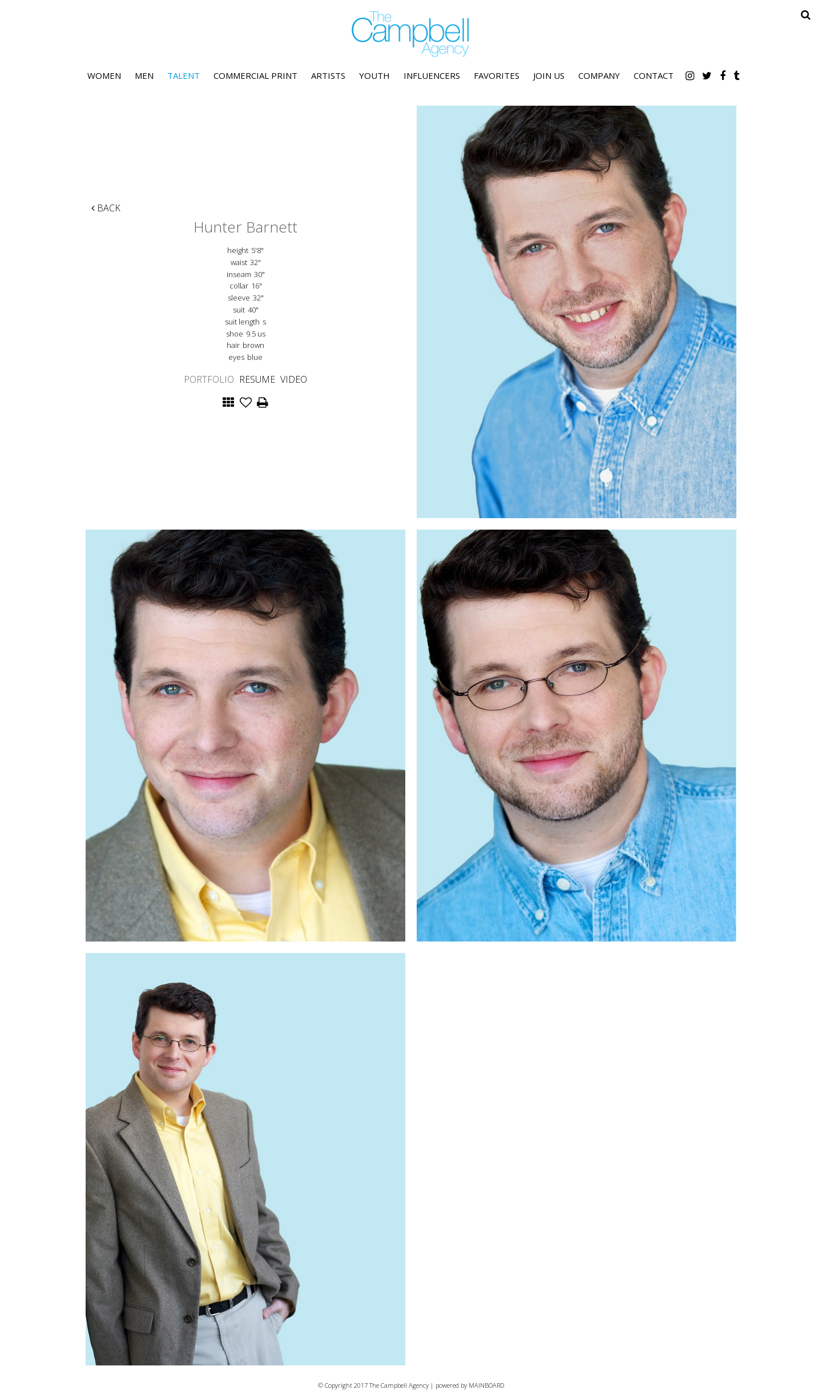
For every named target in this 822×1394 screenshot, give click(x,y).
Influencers (432, 75)
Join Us (549, 75)
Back (105, 208)
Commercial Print (255, 75)
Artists (328, 75)
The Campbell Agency (411, 34)
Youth (374, 75)
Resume (257, 379)
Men (144, 75)
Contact (654, 75)
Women (104, 75)
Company (599, 75)
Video (293, 379)
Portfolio (209, 379)
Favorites (496, 75)
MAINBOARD (486, 1385)
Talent (183, 75)
